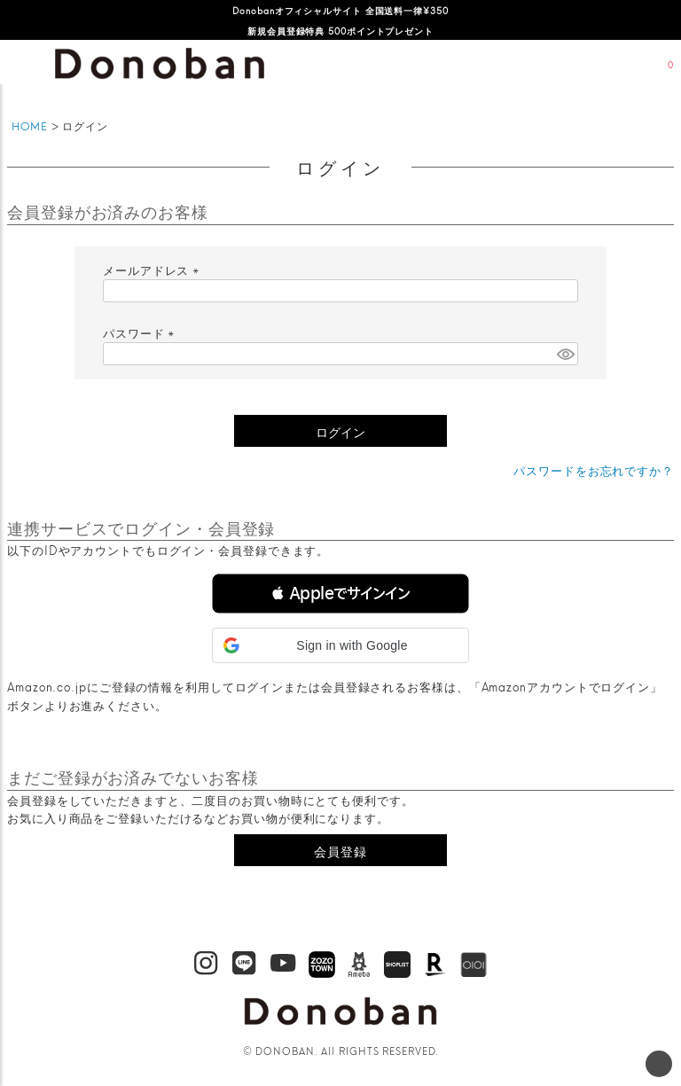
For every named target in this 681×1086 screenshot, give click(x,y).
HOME (30, 125)
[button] (340, 593)
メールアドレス (153, 269)
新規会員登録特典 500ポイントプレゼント (340, 30)
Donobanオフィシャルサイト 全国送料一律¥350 (340, 10)
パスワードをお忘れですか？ (593, 470)
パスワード (141, 332)
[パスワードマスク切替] (564, 353)
